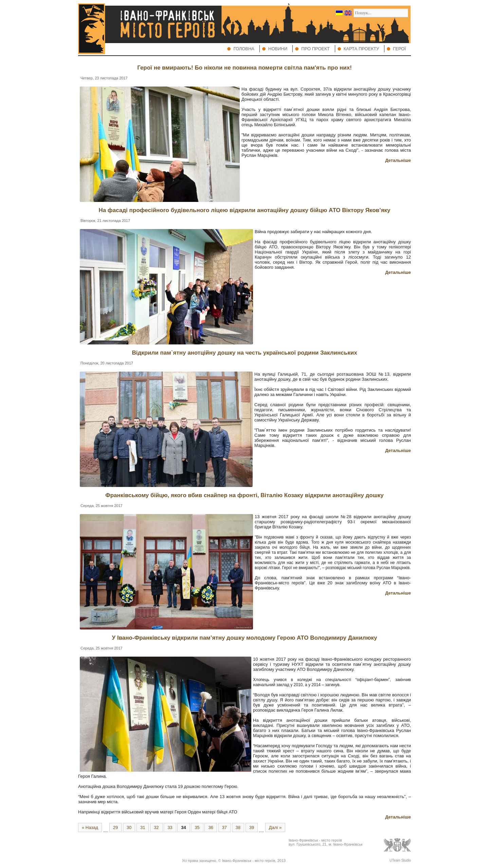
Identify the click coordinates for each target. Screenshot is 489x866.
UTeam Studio (400, 860)
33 (169, 827)
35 (197, 827)
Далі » (275, 827)
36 (210, 827)
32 (156, 827)
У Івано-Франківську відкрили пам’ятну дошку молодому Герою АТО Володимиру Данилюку (244, 638)
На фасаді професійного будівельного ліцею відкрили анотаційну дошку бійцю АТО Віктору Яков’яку (244, 210)
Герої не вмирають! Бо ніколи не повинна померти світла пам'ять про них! (244, 67)
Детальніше (398, 160)
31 (142, 827)
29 (115, 827)
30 (129, 827)
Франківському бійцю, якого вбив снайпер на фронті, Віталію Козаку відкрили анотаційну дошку (244, 495)
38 (238, 827)
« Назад (90, 827)
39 (251, 827)
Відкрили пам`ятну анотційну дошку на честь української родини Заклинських (244, 353)
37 (224, 827)
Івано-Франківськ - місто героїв (248, 861)
